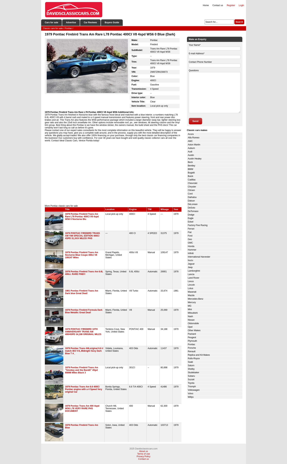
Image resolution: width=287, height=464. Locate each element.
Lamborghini (194, 271)
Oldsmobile (193, 323)
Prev (51, 66)
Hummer (192, 250)
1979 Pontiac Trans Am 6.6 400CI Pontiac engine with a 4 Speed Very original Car (83, 389)
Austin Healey (195, 158)
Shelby (191, 369)
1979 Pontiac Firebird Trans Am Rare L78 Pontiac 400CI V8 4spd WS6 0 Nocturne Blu (82, 216)
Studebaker (193, 372)
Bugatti (191, 172)
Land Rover (193, 278)
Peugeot (192, 337)
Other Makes (194, 330)
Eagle (191, 218)
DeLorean (193, 204)
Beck (190, 162)
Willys (191, 397)
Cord (190, 193)
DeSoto (191, 207)
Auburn (191, 148)
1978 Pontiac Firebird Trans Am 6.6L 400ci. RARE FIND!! (84, 272)
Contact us (217, 5)
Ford (190, 235)
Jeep (190, 267)
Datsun (191, 200)
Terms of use (143, 454)
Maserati (192, 292)
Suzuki (191, 379)
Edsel (190, 221)
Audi (190, 151)
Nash (190, 316)
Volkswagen (194, 390)
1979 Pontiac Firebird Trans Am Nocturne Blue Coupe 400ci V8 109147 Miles (81, 255)
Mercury (192, 302)
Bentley (191, 165)
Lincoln (191, 285)
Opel (190, 327)
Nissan (191, 320)
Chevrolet (192, 183)
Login (241, 5)
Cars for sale (51, 22)
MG (189, 306)
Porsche (192, 348)
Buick (190, 176)
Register (231, 5)
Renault (191, 351)
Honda (191, 246)
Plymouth (192, 341)
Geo (190, 239)
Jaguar (191, 264)
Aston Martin (194, 144)
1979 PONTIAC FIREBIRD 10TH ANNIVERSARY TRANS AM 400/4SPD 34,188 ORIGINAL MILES (83, 332)
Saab (190, 362)
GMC (190, 243)
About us (143, 451)
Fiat (190, 232)
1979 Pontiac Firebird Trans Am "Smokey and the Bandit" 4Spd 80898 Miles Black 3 (81, 370)
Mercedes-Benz (195, 299)
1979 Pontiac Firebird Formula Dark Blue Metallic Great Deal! (83, 311)
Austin (191, 155)
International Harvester (199, 257)
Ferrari (191, 228)
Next (124, 66)
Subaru (191, 376)
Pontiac (191, 344)
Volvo (190, 393)
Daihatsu (192, 197)
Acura (191, 134)
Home (206, 5)
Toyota (191, 383)
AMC (190, 141)
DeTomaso (193, 211)
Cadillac (192, 179)
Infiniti (191, 253)
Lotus (190, 288)
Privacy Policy (143, 456)
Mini (190, 309)
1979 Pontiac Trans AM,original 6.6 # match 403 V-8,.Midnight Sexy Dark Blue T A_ (84, 351)
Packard (192, 334)
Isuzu (190, 260)
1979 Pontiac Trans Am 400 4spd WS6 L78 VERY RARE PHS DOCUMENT (82, 408)
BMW (190, 169)
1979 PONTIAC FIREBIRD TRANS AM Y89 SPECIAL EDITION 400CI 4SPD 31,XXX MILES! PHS (82, 236)
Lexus (191, 281)
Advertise (71, 22)
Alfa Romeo (194, 137)
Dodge (191, 214)
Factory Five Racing (198, 225)
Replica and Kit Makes (199, 355)
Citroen (191, 190)
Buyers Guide (112, 22)
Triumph (192, 386)
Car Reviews (90, 22)
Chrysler (192, 186)
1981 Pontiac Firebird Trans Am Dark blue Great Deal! (81, 292)
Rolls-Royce (194, 358)
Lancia (191, 274)
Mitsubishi (193, 313)
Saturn (191, 365)
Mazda (191, 295)
